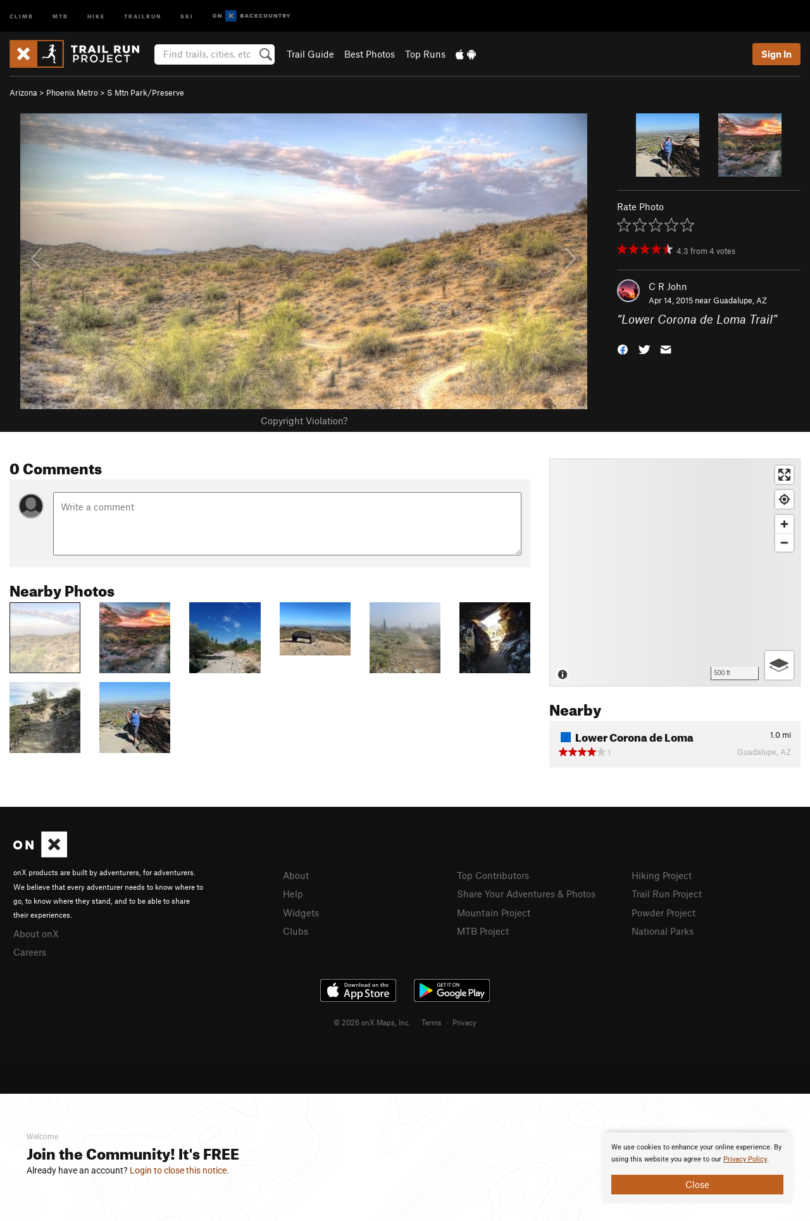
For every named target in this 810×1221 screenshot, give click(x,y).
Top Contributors (493, 875)
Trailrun (142, 15)
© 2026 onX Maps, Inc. (372, 1022)
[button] (622, 348)
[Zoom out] (784, 542)
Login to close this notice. (179, 1170)
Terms (431, 1022)
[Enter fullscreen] (784, 474)
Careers (29, 952)
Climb (21, 15)
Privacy (464, 1022)
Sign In (776, 54)
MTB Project (483, 931)
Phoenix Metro (72, 92)
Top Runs (425, 54)
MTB (60, 15)
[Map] (675, 572)
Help (293, 893)
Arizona (23, 92)
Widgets (301, 912)
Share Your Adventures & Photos (526, 893)
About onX (36, 933)
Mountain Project (493, 912)
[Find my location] (784, 499)
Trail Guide (310, 54)
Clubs (295, 931)
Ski (187, 15)
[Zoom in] (784, 524)
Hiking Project (662, 875)
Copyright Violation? (304, 420)
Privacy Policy (745, 1159)
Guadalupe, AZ (740, 300)
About (296, 875)
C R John (668, 286)
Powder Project (663, 912)
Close (697, 1184)
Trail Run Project (667, 893)
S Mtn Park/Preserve (145, 92)
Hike (96, 15)
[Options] (779, 665)
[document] (697, 1167)
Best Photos (369, 54)
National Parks (663, 931)
